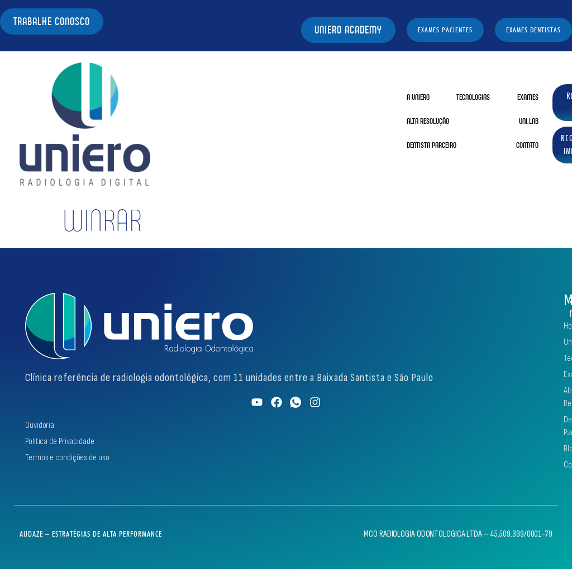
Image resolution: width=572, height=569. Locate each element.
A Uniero (418, 97)
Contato (527, 145)
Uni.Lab (528, 121)
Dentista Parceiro (431, 145)
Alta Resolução (428, 121)
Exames (527, 97)
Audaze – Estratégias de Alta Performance (91, 533)
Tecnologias (473, 97)
